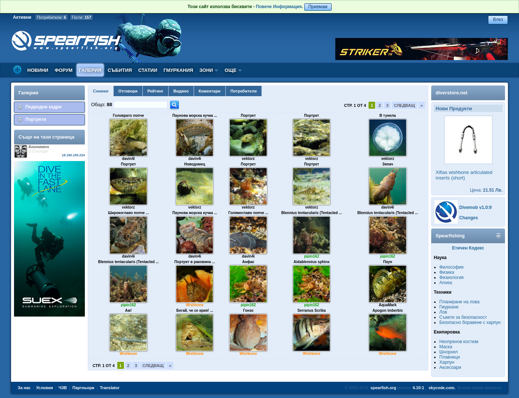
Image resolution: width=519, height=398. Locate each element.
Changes (468, 217)
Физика (446, 272)
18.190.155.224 (73, 155)
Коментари (210, 91)
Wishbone (195, 305)
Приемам (318, 6)
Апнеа (445, 282)
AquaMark (388, 305)
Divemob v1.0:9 (475, 207)
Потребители (244, 91)
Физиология (451, 277)
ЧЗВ (63, 387)
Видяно (180, 91)
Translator (110, 387)
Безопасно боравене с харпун (470, 322)
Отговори (128, 91)
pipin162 (311, 256)
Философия (451, 267)
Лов (443, 312)
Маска (445, 346)
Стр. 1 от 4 (355, 105)
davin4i (128, 159)
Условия (44, 387)
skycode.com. (442, 387)
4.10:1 (418, 387)
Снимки (100, 91)
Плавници (449, 357)
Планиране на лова (459, 301)
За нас (24, 387)
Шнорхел (448, 352)
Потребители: (51, 17)
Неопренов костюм (458, 341)
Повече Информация (279, 6)
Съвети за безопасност (463, 317)
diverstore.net (451, 92)
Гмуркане (449, 307)
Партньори (83, 387)
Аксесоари (450, 367)
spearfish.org (383, 387)
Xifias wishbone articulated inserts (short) (464, 175)
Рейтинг (155, 91)
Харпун (446, 362)
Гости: (81, 17)
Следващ (404, 105)
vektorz (248, 159)
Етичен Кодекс (468, 248)
